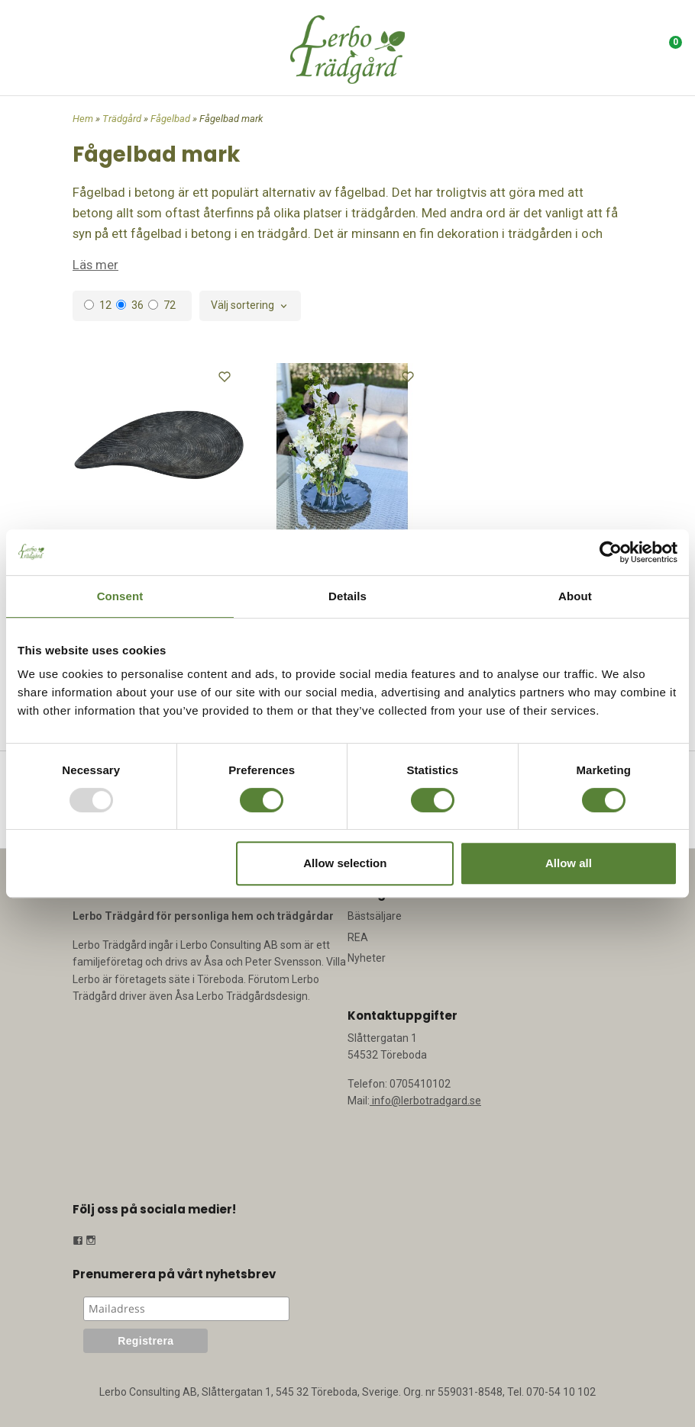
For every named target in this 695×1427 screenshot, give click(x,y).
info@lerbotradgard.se (425, 1100)
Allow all (568, 863)
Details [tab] (347, 596)
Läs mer (95, 264)
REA (358, 937)
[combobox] (250, 306)
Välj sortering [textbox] (242, 305)
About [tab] (575, 596)
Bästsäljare (375, 916)
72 (162, 305)
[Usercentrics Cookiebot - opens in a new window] (610, 552)
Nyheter (367, 958)
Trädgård (123, 118)
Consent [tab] (120, 596)
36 (130, 305)
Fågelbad (171, 118)
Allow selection (344, 863)
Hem (83, 118)
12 (98, 305)
